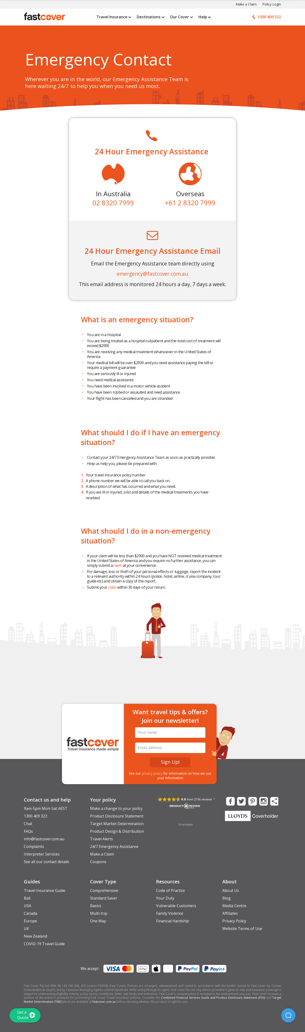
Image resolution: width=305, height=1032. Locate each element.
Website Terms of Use (242, 928)
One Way (98, 921)
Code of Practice (170, 890)
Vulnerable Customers (176, 906)
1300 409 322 (35, 816)
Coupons (98, 862)
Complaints (34, 846)
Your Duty (165, 898)
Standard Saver (103, 898)
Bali (27, 898)
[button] (288, 1015)
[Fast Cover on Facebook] (230, 801)
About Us (230, 890)
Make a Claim (246, 4)
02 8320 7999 (113, 202)
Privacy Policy (234, 921)
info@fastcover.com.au (44, 839)
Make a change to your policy (116, 808)
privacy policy (152, 773)
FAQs (28, 831)
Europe (30, 921)
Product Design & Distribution (117, 831)
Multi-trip (98, 913)
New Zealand (35, 936)
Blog (226, 898)
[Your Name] (170, 732)
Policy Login (271, 4)
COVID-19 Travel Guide (44, 944)
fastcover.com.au (104, 1002)
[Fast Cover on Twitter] (241, 801)
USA (27, 906)
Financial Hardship (172, 921)
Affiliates (230, 913)
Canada (30, 913)
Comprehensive (104, 890)
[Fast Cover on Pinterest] (252, 801)
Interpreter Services (42, 854)
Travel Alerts (101, 839)
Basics (95, 906)
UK (26, 928)
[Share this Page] (274, 801)
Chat (28, 824)
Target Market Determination (117, 824)
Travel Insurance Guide (44, 890)
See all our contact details (46, 862)
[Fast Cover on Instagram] (263, 801)
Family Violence (169, 913)
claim (117, 565)
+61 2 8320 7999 (190, 202)
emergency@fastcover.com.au (152, 273)
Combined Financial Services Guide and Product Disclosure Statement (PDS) (213, 998)
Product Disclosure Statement (116, 816)
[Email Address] (170, 747)
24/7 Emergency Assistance (114, 846)
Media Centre (234, 906)
